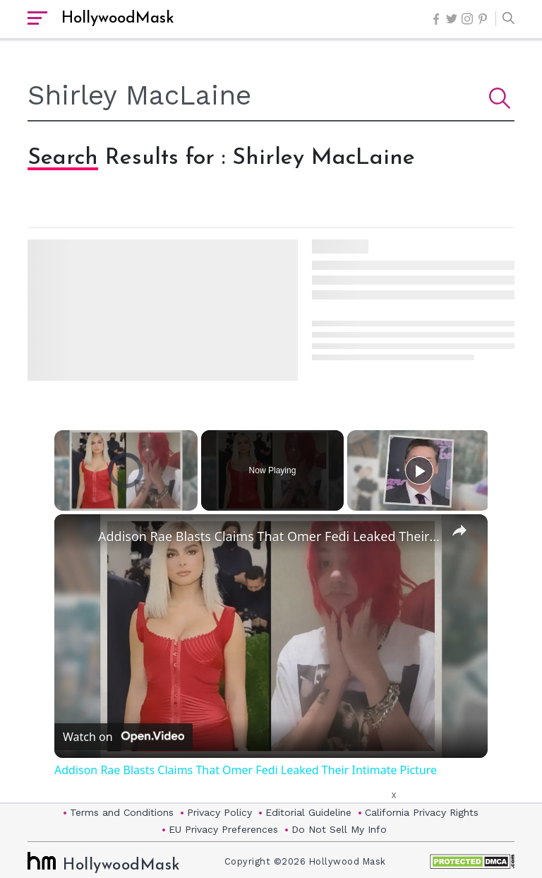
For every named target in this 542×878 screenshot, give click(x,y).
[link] (77, 537)
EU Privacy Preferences (223, 829)
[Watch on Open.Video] (123, 737)
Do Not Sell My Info (339, 829)
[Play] (419, 470)
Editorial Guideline (308, 812)
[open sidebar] (37, 19)
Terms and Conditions (122, 812)
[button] (504, 19)
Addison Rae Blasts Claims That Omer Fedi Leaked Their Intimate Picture (269, 536)
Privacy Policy (219, 812)
